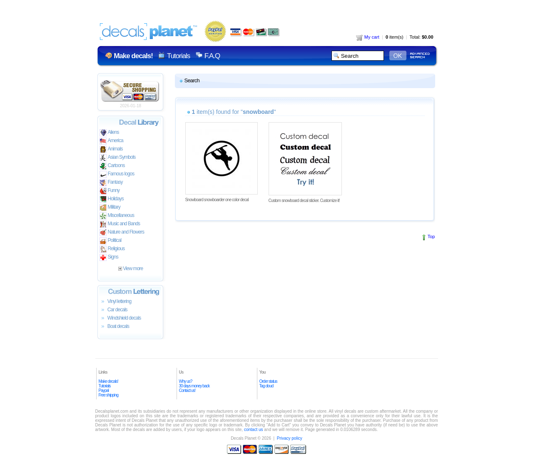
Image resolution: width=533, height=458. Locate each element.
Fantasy (111, 182)
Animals (111, 149)
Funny (110, 191)
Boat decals (115, 326)
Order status (268, 381)
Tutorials (178, 56)
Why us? (185, 381)
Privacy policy (289, 438)
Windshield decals (120, 318)
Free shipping (109, 395)
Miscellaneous (117, 215)
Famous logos (117, 174)
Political (111, 240)
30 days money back (194, 386)
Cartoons (112, 166)
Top (431, 236)
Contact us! (187, 390)
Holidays (112, 199)
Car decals (113, 310)
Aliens (109, 132)
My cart (367, 36)
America (111, 141)
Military (110, 207)
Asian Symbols (118, 157)
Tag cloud (266, 386)
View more (130, 268)
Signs (109, 257)
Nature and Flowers (122, 232)
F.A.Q (212, 56)
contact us (253, 429)
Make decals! (108, 381)
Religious (112, 249)
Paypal (104, 390)
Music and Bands (120, 224)
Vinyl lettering (116, 301)
